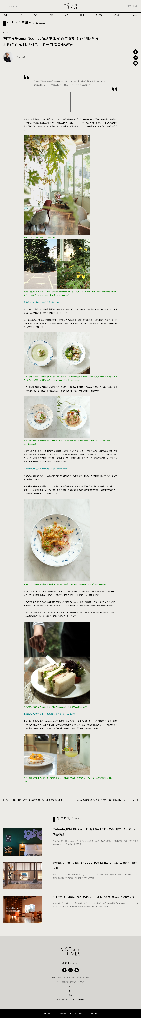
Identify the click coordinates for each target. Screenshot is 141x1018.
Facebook (135, 51)
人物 (66, 15)
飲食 (36, 15)
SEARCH (130, 6)
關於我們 (47, 1014)
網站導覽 (94, 1014)
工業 (63, 978)
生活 (20, 15)
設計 (5, 15)
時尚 (73, 978)
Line (135, 57)
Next (106, 800)
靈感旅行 (73, 982)
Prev (35, 800)
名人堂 (117, 15)
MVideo (134, 15)
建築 (68, 978)
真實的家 (65, 982)
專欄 (82, 15)
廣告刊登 (62, 1014)
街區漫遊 (86, 978)
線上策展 (99, 15)
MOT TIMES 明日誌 (70, 6)
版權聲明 (78, 1014)
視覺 (59, 978)
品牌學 (78, 978)
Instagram (135, 63)
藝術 (51, 15)
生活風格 (81, 982)
